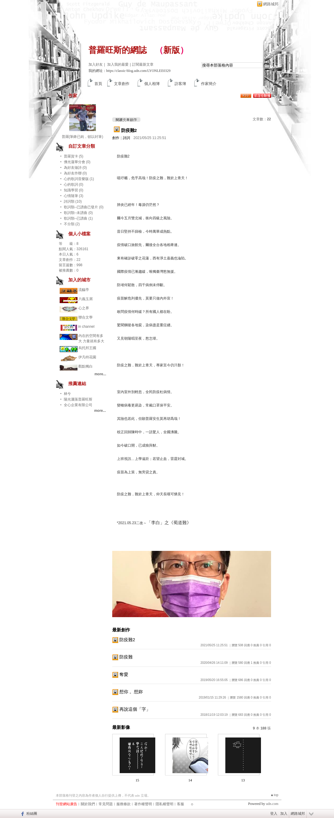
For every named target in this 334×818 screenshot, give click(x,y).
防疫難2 (129, 130)
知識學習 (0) (73, 190)
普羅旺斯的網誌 (117, 50)
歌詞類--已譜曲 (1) (78, 218)
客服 (180, 804)
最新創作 (121, 629)
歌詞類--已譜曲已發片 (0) (84, 207)
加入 (283, 813)
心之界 (83, 308)
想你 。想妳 (131, 691)
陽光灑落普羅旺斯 (78, 399)
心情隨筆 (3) (73, 196)
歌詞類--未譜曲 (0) (78, 213)
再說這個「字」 (135, 709)
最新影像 (121, 727)
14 (190, 780)
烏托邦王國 (87, 348)
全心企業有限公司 (78, 405)
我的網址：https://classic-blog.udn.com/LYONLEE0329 (129, 71)
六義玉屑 (85, 299)
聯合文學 (85, 317)
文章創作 (121, 83)
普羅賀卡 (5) (73, 156)
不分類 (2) (72, 224)
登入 (273, 813)
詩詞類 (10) (73, 201)
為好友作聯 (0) (75, 173)
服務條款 (123, 804)
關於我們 (88, 804)
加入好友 (95, 64)
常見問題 (106, 804)
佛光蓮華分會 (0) (77, 162)
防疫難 (126, 656)
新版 (171, 50)
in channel (86, 326)
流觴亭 (83, 290)
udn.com (272, 804)
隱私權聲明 (164, 804)
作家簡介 (208, 83)
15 (137, 780)
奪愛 (123, 674)
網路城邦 (270, 4)
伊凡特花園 (87, 357)
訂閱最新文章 (142, 64)
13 (243, 780)
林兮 (67, 394)
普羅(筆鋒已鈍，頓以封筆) (82, 137)
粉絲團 (31, 813)
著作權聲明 (143, 804)
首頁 (98, 83)
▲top (274, 795)
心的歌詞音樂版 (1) (79, 179)
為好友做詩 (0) (75, 168)
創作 (115, 138)
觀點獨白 (85, 366)
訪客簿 (180, 83)
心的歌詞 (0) (73, 184)
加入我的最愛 (118, 64)
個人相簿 (152, 83)
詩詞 (126, 138)
